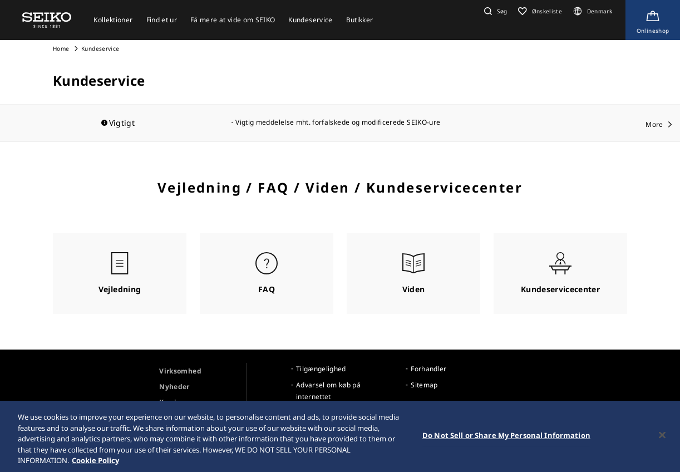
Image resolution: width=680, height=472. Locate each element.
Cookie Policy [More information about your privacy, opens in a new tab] (95, 463)
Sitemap (424, 385)
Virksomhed (180, 371)
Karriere (173, 402)
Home (61, 48)
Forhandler (429, 368)
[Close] (662, 437)
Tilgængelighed (321, 368)
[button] (494, 11)
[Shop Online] (652, 20)
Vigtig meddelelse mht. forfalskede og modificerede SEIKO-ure (337, 122)
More (654, 124)
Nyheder (174, 386)
